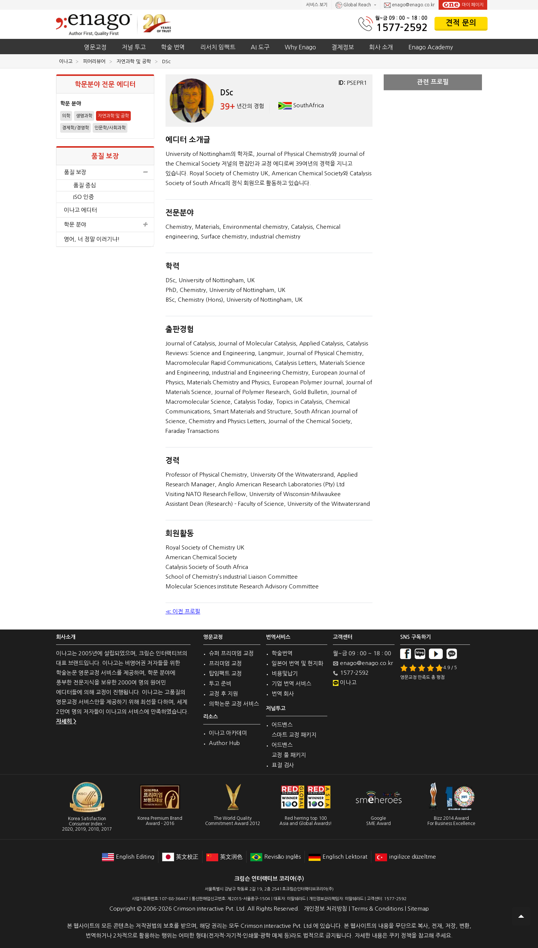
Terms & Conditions (377, 908)
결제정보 (342, 47)
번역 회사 (283, 693)
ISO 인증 (83, 197)
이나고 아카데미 (228, 733)
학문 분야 (105, 224)
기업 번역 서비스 (291, 683)
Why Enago (300, 47)
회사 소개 (381, 47)
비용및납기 (285, 673)
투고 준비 (220, 683)
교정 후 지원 (223, 693)
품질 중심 (84, 185)
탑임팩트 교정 (225, 673)
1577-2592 (401, 27)
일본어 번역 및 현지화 (297, 663)
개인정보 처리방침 (325, 908)
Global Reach (354, 5)
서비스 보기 (317, 5)
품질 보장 (105, 172)
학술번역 (282, 653)
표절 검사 (283, 765)
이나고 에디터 (80, 210)
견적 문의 (461, 23)
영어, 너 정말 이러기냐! (92, 239)
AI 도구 (260, 47)
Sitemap (418, 908)
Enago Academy (430, 47)
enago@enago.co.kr (409, 5)
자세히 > (66, 721)
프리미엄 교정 (225, 663)
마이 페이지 (462, 5)
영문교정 (95, 47)
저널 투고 (134, 47)
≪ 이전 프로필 (183, 611)
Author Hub (224, 743)
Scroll (521, 916)
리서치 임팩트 (217, 47)
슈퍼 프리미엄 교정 (231, 653)
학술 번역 (173, 47)
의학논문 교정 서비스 (234, 704)
